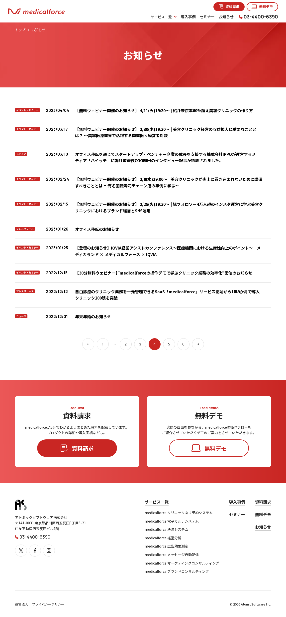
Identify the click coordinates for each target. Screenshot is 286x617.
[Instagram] (49, 551)
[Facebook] (35, 551)
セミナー (237, 514)
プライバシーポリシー (48, 604)
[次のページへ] (198, 344)
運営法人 (21, 604)
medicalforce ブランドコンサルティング (177, 571)
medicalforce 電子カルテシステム (172, 521)
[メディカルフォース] (36, 11)
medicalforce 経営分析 (163, 538)
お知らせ (263, 527)
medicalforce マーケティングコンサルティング (182, 563)
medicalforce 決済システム (166, 529)
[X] (21, 551)
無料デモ (263, 514)
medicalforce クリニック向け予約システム (179, 512)
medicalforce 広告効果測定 (166, 546)
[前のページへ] (88, 344)
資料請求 (263, 502)
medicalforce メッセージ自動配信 (172, 554)
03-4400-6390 (261, 16)
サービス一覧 (157, 502)
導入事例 (237, 502)
